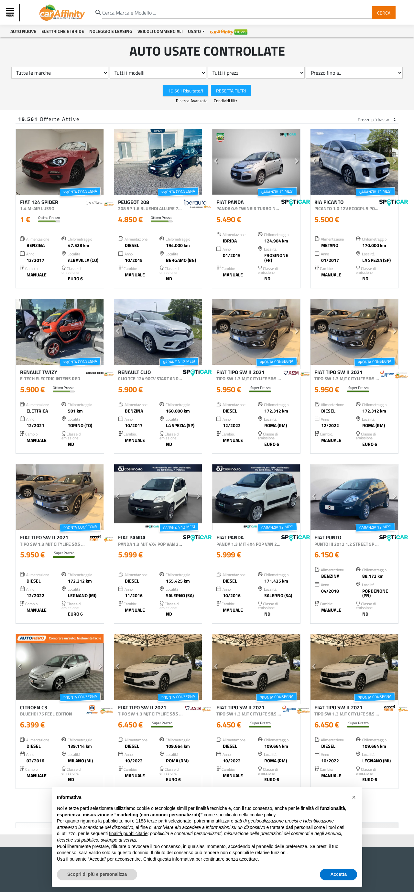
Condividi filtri (226, 100)
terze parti (157, 820)
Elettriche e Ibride (62, 31)
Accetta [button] (338, 874)
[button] (19, 162)
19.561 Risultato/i (185, 90)
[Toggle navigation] (11, 13)
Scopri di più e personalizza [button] (97, 874)
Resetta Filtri (231, 90)
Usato (194, 31)
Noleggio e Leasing (110, 31)
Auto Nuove (23, 31)
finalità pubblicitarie (128, 833)
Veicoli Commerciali (160, 31)
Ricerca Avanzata (192, 100)
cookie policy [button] (262, 814)
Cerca (383, 12)
